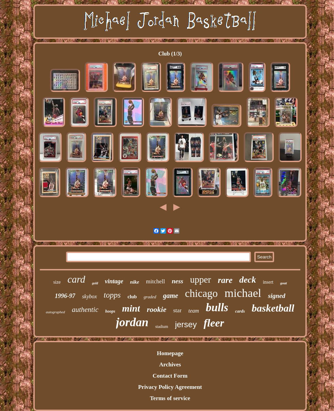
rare (225, 280)
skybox (89, 296)
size (57, 282)
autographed (55, 312)
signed (276, 295)
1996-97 (65, 296)
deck (247, 280)
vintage (114, 281)
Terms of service (170, 398)
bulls (217, 307)
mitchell (155, 281)
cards (240, 311)
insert (268, 282)
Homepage (170, 353)
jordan (132, 322)
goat (283, 283)
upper (200, 279)
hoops (110, 311)
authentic (85, 309)
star (177, 310)
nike (134, 282)
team (193, 311)
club (132, 296)
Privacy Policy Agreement (170, 387)
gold (95, 283)
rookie (156, 309)
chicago (201, 293)
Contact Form (170, 376)
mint (131, 308)
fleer (214, 323)
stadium (161, 326)
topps (112, 295)
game (170, 295)
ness (177, 281)
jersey (186, 324)
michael (243, 293)
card (76, 279)
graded (150, 296)
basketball (273, 308)
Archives (170, 364)
